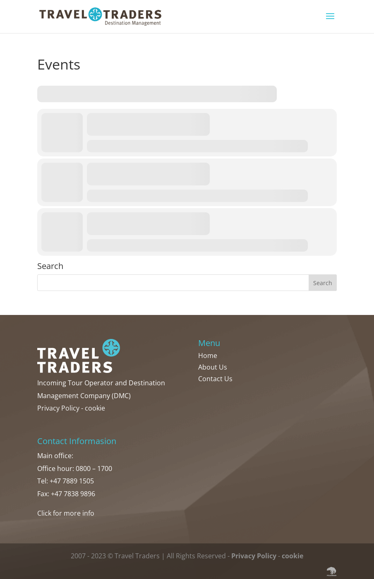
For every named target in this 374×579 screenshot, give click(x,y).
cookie (95, 408)
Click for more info (65, 513)
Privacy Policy (58, 408)
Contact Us (215, 378)
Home (207, 355)
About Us (212, 367)
